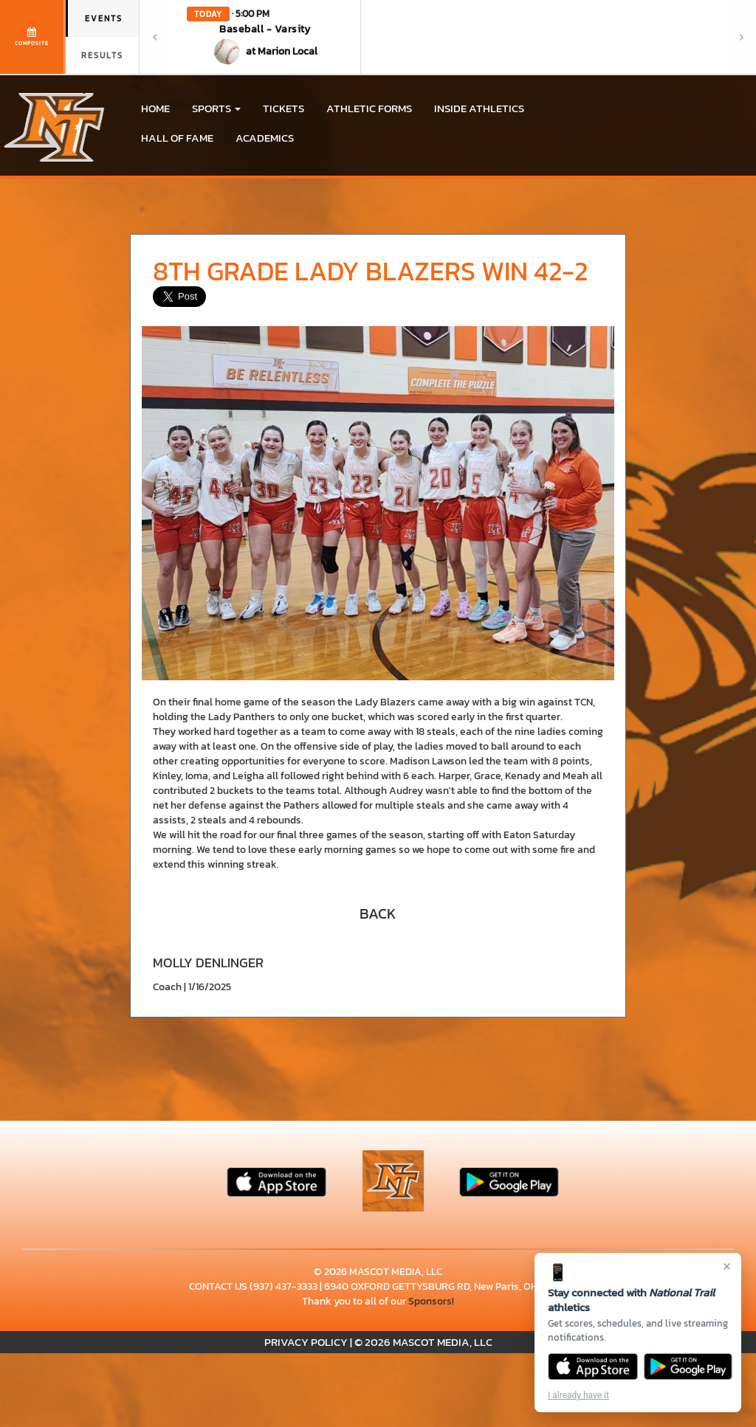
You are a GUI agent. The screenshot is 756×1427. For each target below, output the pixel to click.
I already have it (578, 1395)
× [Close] (727, 1266)
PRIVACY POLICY (306, 1341)
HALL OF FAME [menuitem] (177, 137)
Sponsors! (431, 1301)
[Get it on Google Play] (688, 1366)
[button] (265, 37)
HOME (155, 108)
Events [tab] (104, 18)
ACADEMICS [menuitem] (265, 137)
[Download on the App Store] (593, 1366)
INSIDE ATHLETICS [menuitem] (479, 108)
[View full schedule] (33, 37)
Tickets (283, 108)
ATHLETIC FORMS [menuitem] (369, 108)
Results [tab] (102, 55)
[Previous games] (154, 37)
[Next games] (741, 37)
